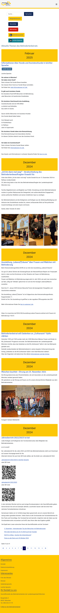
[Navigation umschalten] (56, 4)
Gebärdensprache (6, 584)
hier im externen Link (26, 304)
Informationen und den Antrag (40, 354)
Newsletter (13, 24)
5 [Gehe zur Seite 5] (12, 548)
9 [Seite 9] (24, 548)
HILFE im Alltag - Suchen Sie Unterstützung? (17, 535)
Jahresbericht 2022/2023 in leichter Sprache (15, 460)
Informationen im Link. (17, 148)
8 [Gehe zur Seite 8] (21, 548)
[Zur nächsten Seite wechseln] (42, 548)
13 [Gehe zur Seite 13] (39, 548)
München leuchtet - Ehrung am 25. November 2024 (23, 372)
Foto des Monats (6, 577)
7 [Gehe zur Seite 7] (18, 548)
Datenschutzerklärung (7, 567)
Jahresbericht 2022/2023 (9, 482)
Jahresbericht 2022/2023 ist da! (15, 437)
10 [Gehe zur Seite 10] (27, 548)
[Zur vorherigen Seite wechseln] (6, 548)
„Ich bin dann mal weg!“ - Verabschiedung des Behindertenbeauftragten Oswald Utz (21, 173)
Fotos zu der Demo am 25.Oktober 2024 (16, 538)
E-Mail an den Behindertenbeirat (10, 607)
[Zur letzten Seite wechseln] (45, 548)
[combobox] (15, 14)
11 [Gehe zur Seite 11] (31, 548)
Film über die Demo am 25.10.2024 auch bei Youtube (20, 532)
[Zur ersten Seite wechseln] (3, 548)
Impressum (4, 570)
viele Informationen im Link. (18, 87)
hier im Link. (43, 154)
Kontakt (3, 564)
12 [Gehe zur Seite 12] (35, 548)
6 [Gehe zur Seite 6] (15, 548)
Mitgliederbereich (15, 18)
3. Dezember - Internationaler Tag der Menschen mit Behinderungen (25, 528)
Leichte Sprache (7, 69)
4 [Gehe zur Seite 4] (9, 548)
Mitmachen (13, 29)
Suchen (29, 14)
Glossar (3, 581)
